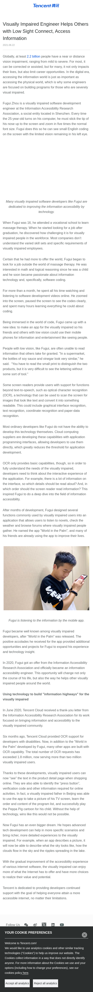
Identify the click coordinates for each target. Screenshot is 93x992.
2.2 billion (33, 56)
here (25, 972)
